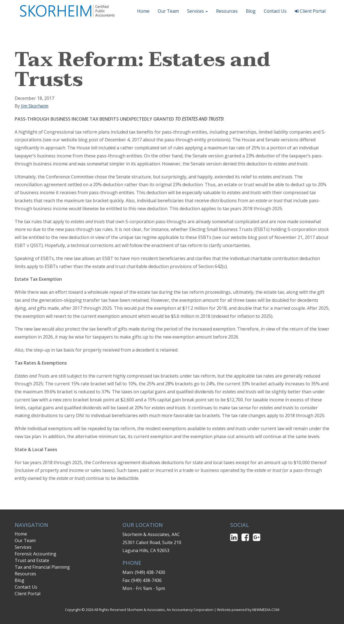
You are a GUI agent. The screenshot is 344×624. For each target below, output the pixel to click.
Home (143, 11)
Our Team (168, 11)
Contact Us (275, 11)
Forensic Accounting (35, 554)
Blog (251, 11)
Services (197, 11)
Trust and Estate (32, 560)
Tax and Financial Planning (42, 567)
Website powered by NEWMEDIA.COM (248, 609)
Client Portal (310, 11)
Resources (227, 11)
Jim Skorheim (34, 106)
